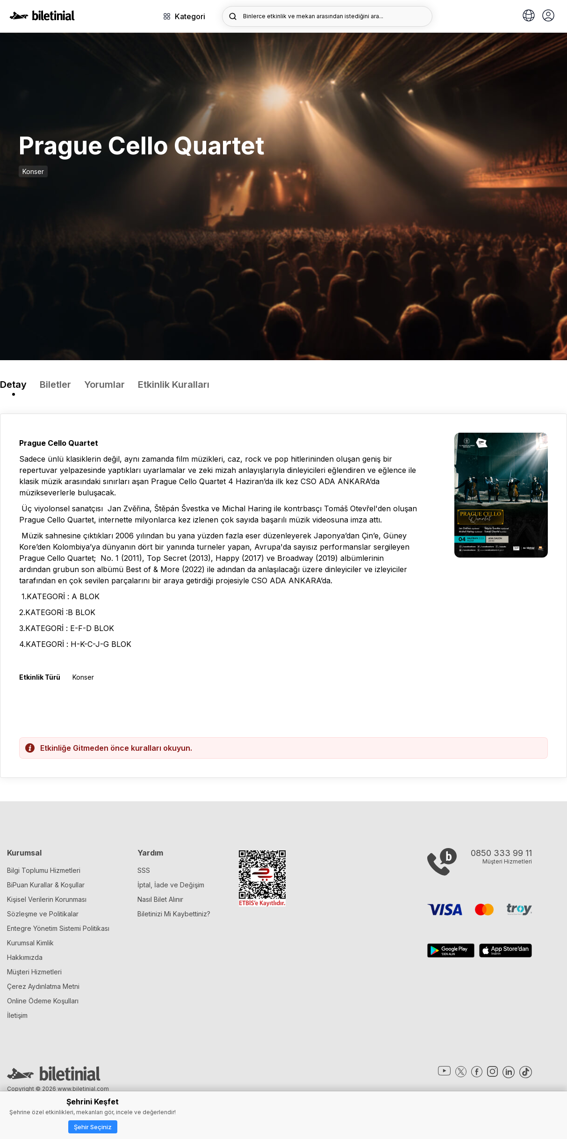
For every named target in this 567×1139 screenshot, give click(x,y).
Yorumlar (104, 384)
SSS (143, 870)
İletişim (17, 1015)
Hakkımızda (25, 957)
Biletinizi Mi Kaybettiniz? (173, 914)
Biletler (55, 384)
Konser (33, 171)
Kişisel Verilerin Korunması (46, 899)
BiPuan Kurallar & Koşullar (46, 885)
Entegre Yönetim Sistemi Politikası (58, 928)
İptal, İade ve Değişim (170, 885)
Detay (13, 384)
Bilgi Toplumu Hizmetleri (43, 870)
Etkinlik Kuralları (173, 384)
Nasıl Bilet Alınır (160, 899)
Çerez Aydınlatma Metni (43, 986)
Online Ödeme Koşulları (43, 1001)
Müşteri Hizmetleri (34, 972)
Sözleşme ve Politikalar (43, 914)
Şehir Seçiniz (93, 1127)
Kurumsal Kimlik (30, 943)
